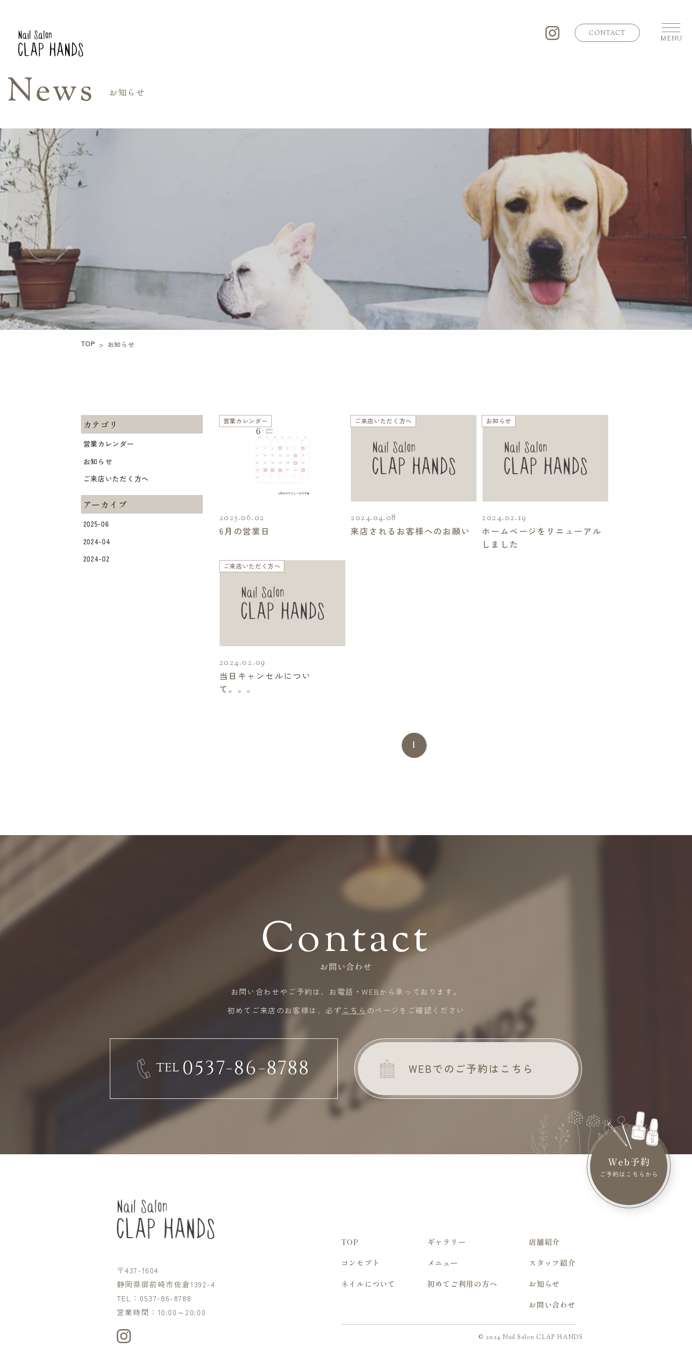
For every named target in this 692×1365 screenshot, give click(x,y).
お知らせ (98, 461)
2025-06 (96, 524)
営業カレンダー (108, 443)
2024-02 (96, 558)
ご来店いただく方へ (116, 478)
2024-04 (97, 541)
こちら (354, 1010)
